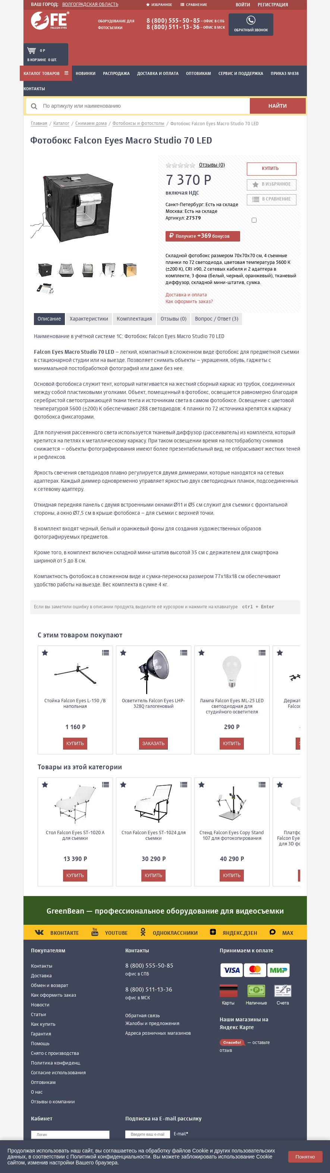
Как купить (43, 1024)
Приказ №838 (285, 74)
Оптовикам (198, 74)
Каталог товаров (45, 74)
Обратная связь (142, 1016)
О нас (37, 1092)
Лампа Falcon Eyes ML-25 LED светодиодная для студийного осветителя (232, 707)
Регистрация (273, 5)
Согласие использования (58, 1073)
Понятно (305, 1157)
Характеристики (89, 319)
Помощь (40, 1044)
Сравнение (193, 5)
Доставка (41, 976)
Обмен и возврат (49, 986)
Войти (243, 5)
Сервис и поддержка (241, 74)
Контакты (34, 89)
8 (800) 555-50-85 (173, 21)
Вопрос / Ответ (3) (216, 319)
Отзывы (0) (212, 165)
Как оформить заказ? (189, 301)
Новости (40, 1005)
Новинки (85, 74)
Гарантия (41, 1034)
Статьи (38, 1015)
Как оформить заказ (53, 995)
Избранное (159, 5)
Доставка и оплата (158, 74)
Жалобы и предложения (152, 1024)
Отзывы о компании (53, 1102)
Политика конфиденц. (56, 1063)
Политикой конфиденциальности (110, 1157)
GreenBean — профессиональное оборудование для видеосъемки (165, 911)
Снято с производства (55, 1053)
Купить (270, 169)
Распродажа (116, 74)
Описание (49, 319)
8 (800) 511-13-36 (173, 28)
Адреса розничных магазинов (158, 1033)
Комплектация (134, 319)
